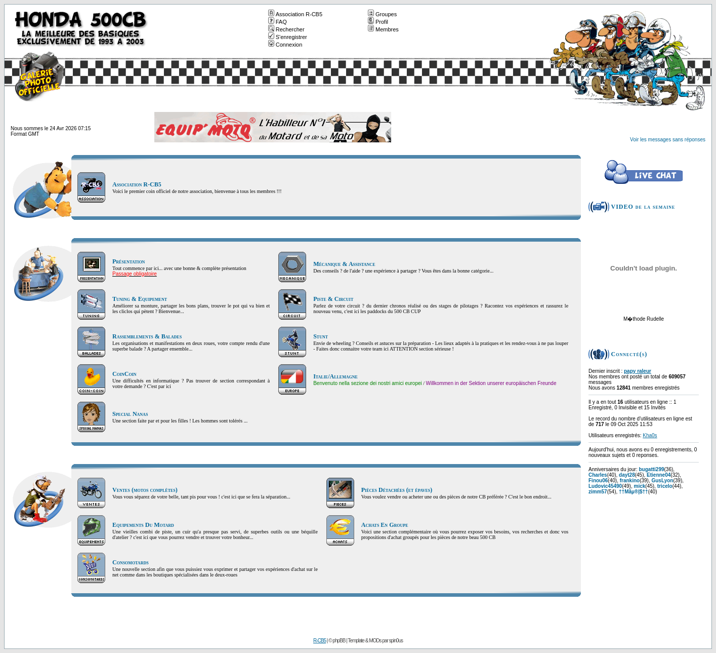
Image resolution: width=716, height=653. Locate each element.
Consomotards (130, 562)
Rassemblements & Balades (147, 336)
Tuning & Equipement (139, 298)
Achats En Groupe (384, 524)
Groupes (382, 14)
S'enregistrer (287, 37)
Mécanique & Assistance (344, 263)
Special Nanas (130, 413)
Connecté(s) (629, 354)
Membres (383, 29)
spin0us (396, 640)
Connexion (285, 45)
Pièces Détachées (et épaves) (397, 489)
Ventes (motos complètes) (145, 489)
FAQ (277, 22)
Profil (378, 22)
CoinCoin (124, 373)
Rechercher (286, 29)
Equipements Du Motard (143, 524)
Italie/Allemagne (335, 376)
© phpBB (336, 640)
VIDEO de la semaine (643, 206)
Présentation (128, 261)
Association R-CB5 (295, 14)
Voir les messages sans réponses (667, 139)
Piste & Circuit (333, 298)
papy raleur (637, 371)
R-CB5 (319, 640)
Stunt (320, 336)
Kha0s (650, 435)
